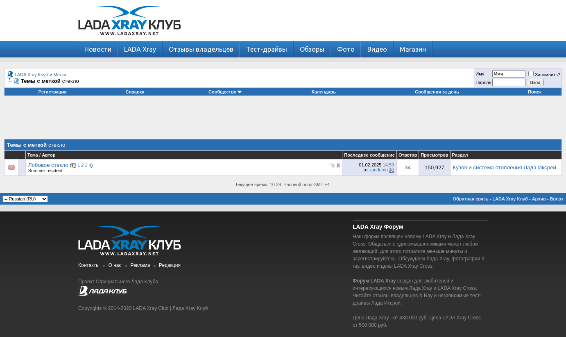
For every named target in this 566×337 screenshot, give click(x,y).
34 (408, 167)
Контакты (89, 265)
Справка (135, 91)
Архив (539, 198)
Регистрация (52, 91)
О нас (115, 265)
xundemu (378, 169)
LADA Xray (140, 49)
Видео (377, 49)
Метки (60, 74)
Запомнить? (544, 74)
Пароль (483, 82)
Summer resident (45, 170)
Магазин (413, 49)
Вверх (557, 198)
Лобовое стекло (48, 165)
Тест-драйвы (266, 49)
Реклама (140, 265)
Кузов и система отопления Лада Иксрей (504, 167)
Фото (346, 49)
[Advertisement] (283, 120)
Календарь (324, 91)
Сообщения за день (437, 91)
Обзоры (312, 49)
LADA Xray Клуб (31, 74)
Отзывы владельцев (201, 49)
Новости (97, 49)
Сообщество (225, 91)
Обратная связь (470, 198)
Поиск (534, 91)
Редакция (170, 265)
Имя (479, 73)
